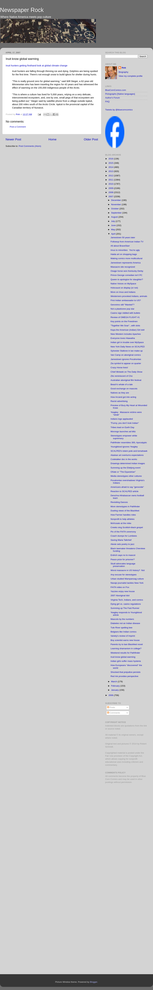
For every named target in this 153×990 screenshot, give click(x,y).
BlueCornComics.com (115, 90)
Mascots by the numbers (122, 619)
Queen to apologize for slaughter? (127, 279)
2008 (111, 192)
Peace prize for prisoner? (123, 559)
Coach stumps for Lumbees (124, 536)
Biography (123, 72)
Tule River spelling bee (121, 627)
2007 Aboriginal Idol (120, 595)
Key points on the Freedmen (124, 321)
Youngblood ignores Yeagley (124, 446)
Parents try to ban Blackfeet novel (127, 644)
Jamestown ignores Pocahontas (126, 359)
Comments (113, 713)
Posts (111, 707)
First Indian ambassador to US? (126, 300)
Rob (18, 114)
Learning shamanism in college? (126, 648)
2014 (111, 167)
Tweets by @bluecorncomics (119, 109)
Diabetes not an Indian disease (125, 623)
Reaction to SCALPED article (124, 491)
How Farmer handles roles (123, 515)
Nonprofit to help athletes (123, 519)
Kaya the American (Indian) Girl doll (127, 330)
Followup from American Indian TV (127, 241)
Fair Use (109, 756)
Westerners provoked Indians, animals (129, 296)
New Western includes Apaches (126, 334)
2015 (111, 163)
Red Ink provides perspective (124, 676)
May (113, 229)
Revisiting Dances (119, 502)
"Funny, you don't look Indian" (125, 423)
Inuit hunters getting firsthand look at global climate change (36, 65)
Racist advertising (119, 401)
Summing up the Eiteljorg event (126, 468)
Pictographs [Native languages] (120, 94)
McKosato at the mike (121, 523)
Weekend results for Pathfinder (125, 653)
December (116, 200)
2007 (111, 196)
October (115, 208)
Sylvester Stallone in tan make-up (127, 351)
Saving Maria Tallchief (121, 540)
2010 (111, 184)
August (114, 217)
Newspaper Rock (22, 10)
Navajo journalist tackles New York (127, 583)
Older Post (91, 139)
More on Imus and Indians (123, 292)
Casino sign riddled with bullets (125, 313)
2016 (111, 158)
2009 (111, 188)
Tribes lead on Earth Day (122, 427)
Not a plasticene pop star (122, 309)
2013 (111, 171)
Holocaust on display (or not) (124, 288)
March (114, 681)
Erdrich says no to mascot (123, 555)
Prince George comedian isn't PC (126, 275)
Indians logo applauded (122, 419)
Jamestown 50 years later (123, 237)
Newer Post (13, 139)
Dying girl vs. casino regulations (126, 604)
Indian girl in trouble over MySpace (127, 342)
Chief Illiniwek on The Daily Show (126, 372)
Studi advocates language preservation (123, 564)
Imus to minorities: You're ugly (125, 250)
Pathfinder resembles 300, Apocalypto (129, 442)
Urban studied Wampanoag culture (127, 579)
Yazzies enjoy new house (123, 591)
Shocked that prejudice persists (126, 672)
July (113, 221)
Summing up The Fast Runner (125, 608)
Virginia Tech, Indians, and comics (127, 600)
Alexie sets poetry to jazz (122, 544)
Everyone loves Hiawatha (123, 338)
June (113, 225)
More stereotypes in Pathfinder (125, 506)
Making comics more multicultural (126, 258)
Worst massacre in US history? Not (128, 570)
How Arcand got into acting (123, 397)
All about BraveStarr (120, 246)
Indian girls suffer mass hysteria (126, 661)
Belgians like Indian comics (123, 632)
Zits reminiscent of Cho (122, 376)
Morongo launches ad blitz (123, 431)
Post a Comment (18, 127)
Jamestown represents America (126, 263)
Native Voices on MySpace (123, 283)
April (113, 234)
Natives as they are (120, 393)
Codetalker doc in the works (124, 459)
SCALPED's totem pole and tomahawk (129, 451)
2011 (111, 180)
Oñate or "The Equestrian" (123, 472)
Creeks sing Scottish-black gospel (127, 527)
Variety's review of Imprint (123, 636)
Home (52, 139)
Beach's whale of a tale (122, 384)
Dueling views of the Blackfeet (125, 510)
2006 (111, 695)
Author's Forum (112, 98)
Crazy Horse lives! (119, 367)
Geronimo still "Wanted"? (122, 304)
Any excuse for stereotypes (124, 574)
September (116, 213)
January (115, 690)
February (115, 686)
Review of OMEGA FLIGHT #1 (125, 317)
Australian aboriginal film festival (126, 380)
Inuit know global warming (123, 657)
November (116, 204)
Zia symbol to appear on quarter (126, 363)
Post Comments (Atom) (30, 146)
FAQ (107, 101)
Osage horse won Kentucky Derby (127, 271)
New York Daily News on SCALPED (128, 346)
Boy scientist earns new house (125, 640)
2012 (111, 175)
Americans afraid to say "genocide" (127, 487)
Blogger (93, 982)
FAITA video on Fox (120, 587)
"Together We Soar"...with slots (125, 325)
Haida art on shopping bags (124, 254)
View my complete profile (130, 76)
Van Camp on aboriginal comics (126, 355)
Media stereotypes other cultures (126, 476)
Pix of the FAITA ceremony (123, 531)
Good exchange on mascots (124, 388)
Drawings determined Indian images (128, 463)
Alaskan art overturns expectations (127, 455)
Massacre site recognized (123, 267)
